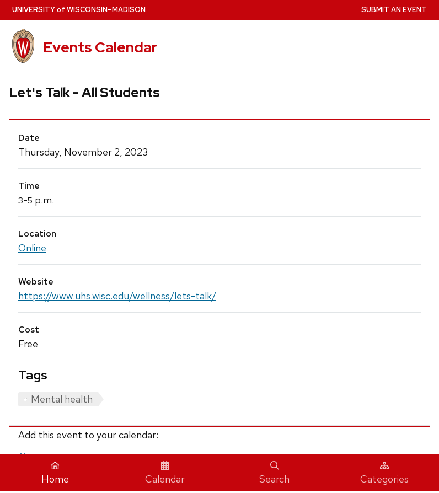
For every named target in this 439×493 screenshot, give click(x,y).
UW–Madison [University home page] (79, 9)
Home (55, 473)
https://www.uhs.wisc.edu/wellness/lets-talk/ (117, 296)
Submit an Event (394, 9)
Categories (384, 473)
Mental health (62, 399)
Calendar (165, 473)
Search (274, 473)
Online (32, 248)
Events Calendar (100, 47)
